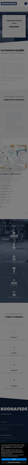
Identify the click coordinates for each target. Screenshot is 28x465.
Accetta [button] (14, 459)
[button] (26, 445)
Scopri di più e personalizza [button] (14, 462)
